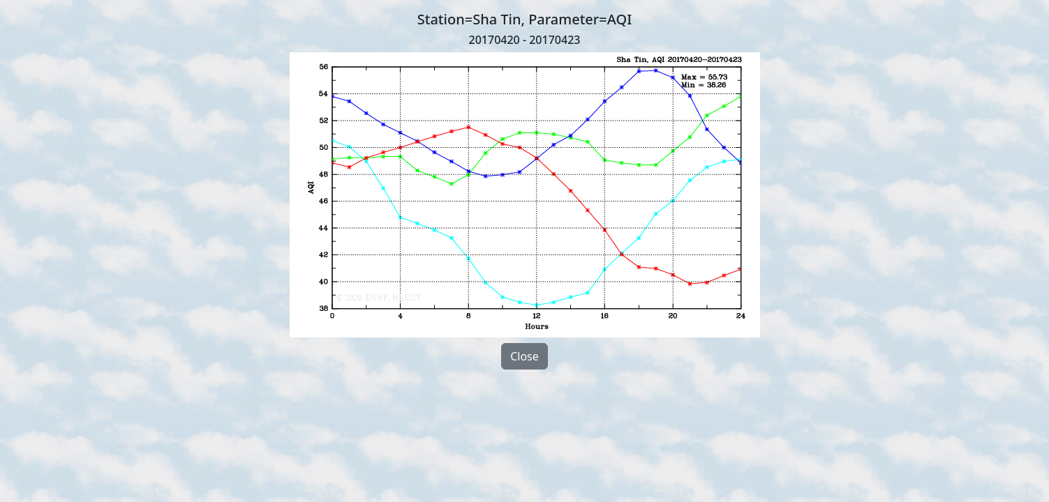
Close (524, 356)
